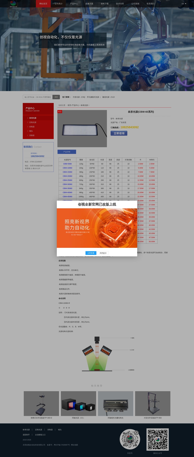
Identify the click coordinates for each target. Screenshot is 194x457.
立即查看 (90, 253)
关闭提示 (103, 253)
